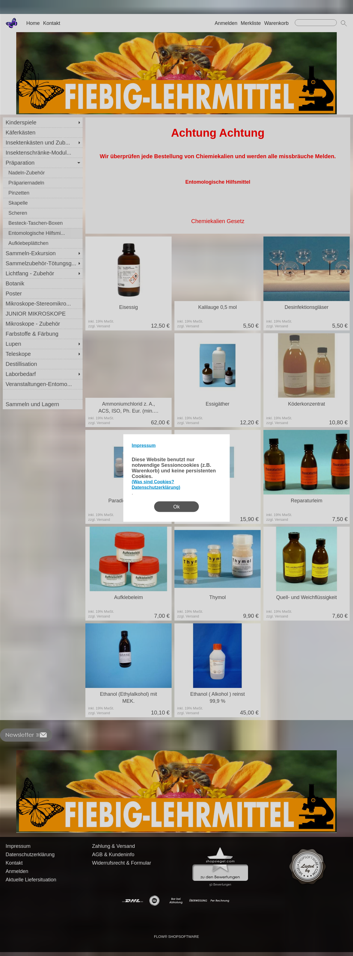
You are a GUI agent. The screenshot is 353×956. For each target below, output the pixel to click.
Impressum (144, 445)
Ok (176, 507)
